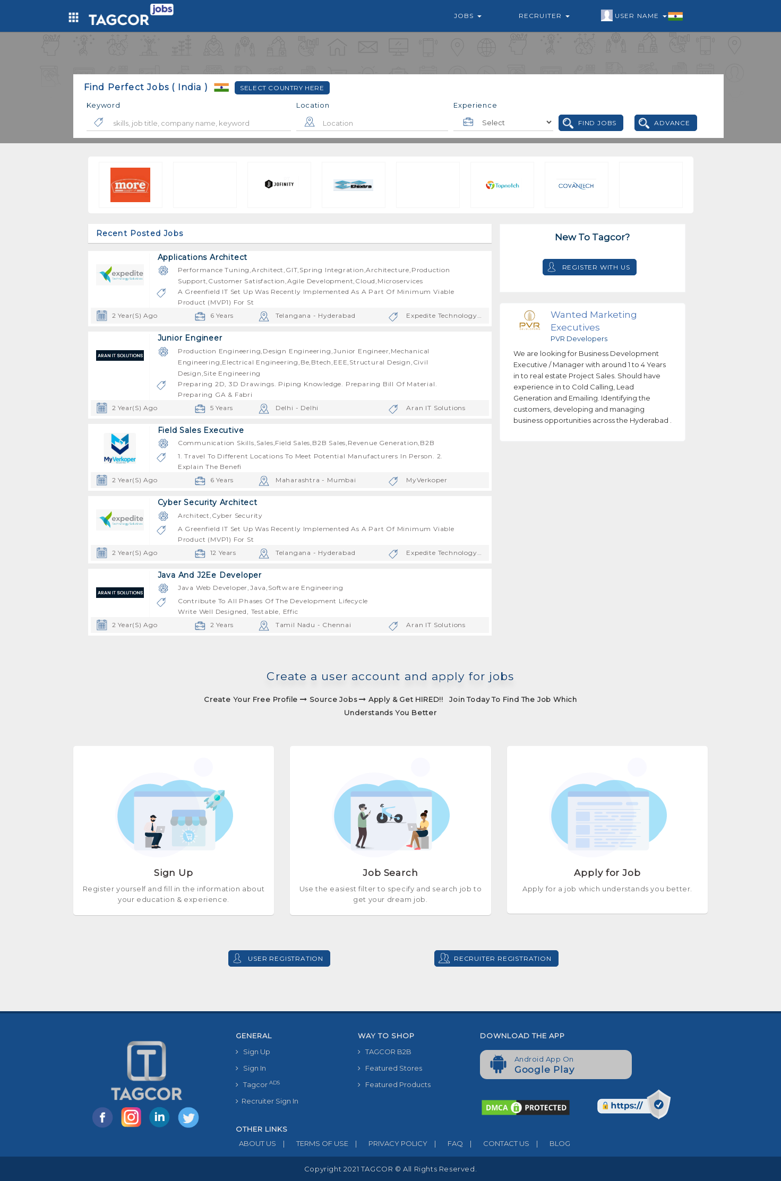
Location (313, 105)
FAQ (445, 1143)
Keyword (104, 105)
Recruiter (544, 16)
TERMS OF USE (312, 1143)
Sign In (251, 1068)
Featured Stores (390, 1068)
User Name (642, 16)
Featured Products (394, 1084)
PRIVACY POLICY (387, 1143)
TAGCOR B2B (384, 1051)
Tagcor (258, 1084)
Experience (475, 105)
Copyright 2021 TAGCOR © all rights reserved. (390, 1169)
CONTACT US (496, 1143)
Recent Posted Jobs (140, 233)
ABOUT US (256, 1143)
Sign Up (253, 1051)
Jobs (468, 16)
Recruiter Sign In (267, 1101)
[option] (97, 185)
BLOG (549, 1143)
